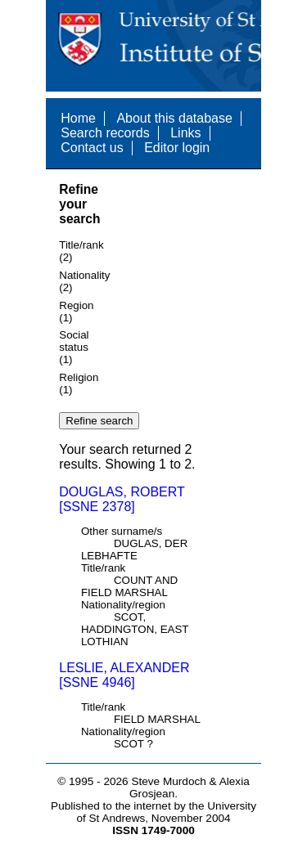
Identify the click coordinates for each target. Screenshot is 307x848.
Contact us (92, 148)
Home (78, 118)
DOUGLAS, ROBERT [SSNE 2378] (121, 499)
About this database (174, 118)
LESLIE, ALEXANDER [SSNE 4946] (124, 675)
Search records (105, 133)
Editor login (177, 148)
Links (185, 133)
